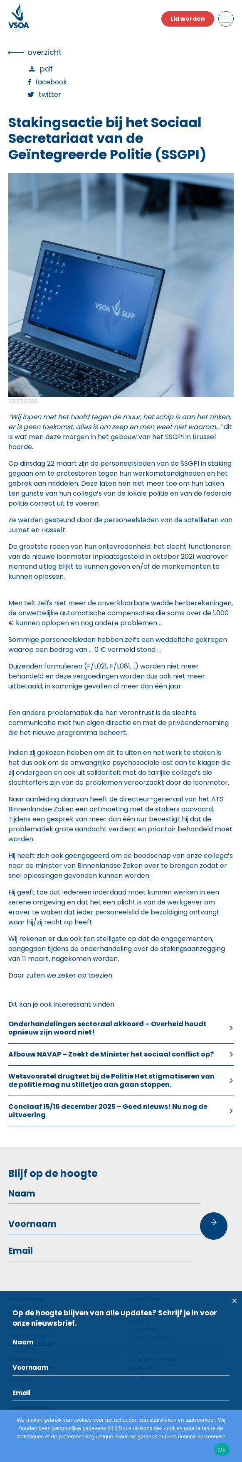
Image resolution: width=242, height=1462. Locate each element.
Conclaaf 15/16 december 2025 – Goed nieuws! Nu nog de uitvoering (107, 1111)
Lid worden (187, 19)
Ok (221, 1450)
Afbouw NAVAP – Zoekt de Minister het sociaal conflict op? (111, 1054)
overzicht (44, 52)
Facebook (51, 82)
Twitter (50, 94)
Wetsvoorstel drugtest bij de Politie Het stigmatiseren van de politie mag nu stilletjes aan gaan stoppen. (111, 1080)
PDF (46, 69)
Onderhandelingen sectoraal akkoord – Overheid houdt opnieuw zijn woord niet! (107, 1028)
